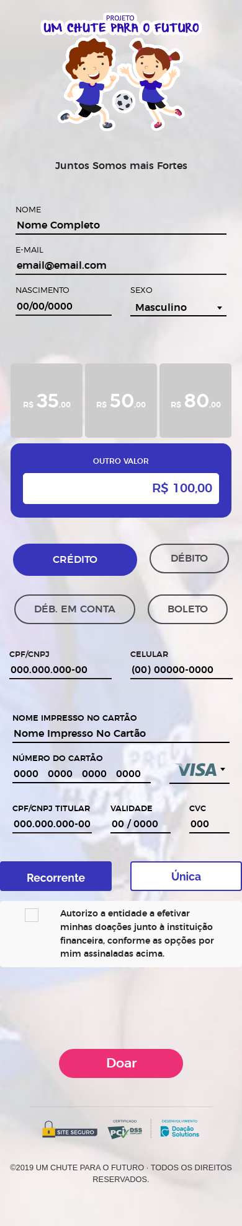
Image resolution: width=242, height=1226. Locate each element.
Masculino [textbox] (161, 308)
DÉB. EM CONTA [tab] (74, 609)
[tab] (46, 400)
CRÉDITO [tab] (75, 560)
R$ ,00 (47, 399)
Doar (121, 1063)
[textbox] (199, 767)
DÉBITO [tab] (189, 558)
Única (186, 876)
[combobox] (178, 307)
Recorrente (56, 877)
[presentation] (121, 1006)
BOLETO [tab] (188, 609)
